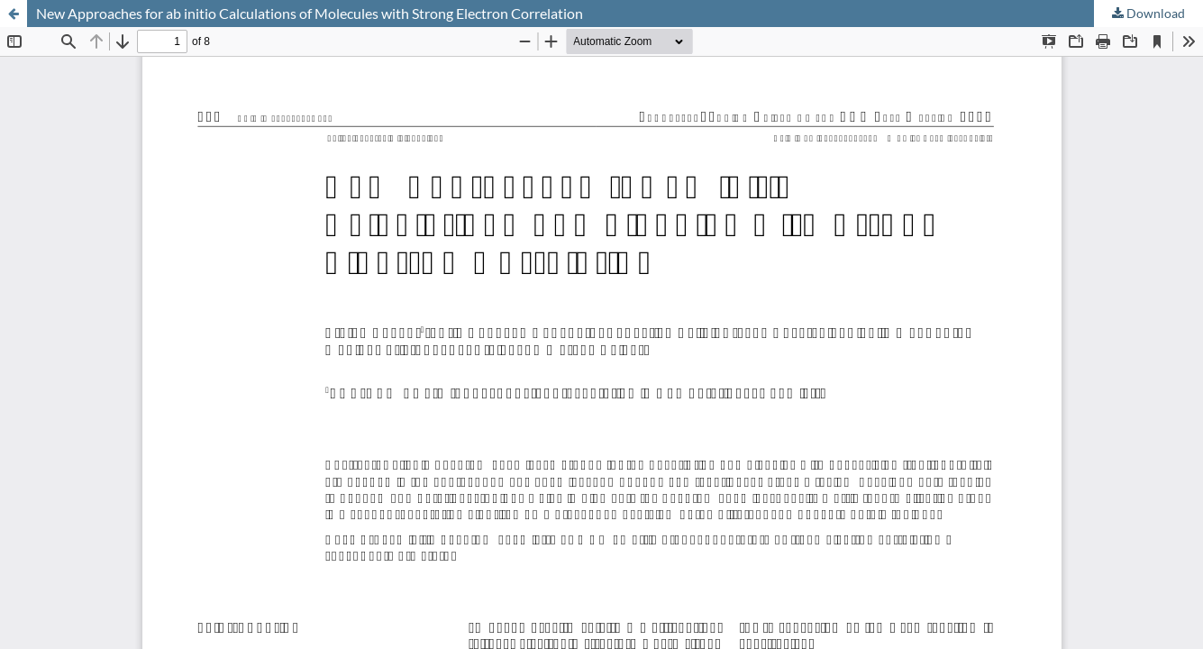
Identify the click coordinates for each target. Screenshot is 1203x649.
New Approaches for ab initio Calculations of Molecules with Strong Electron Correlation (309, 13)
